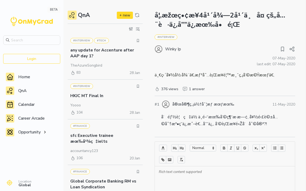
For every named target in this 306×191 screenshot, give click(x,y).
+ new (124, 15)
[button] (163, 148)
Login (31, 58)
